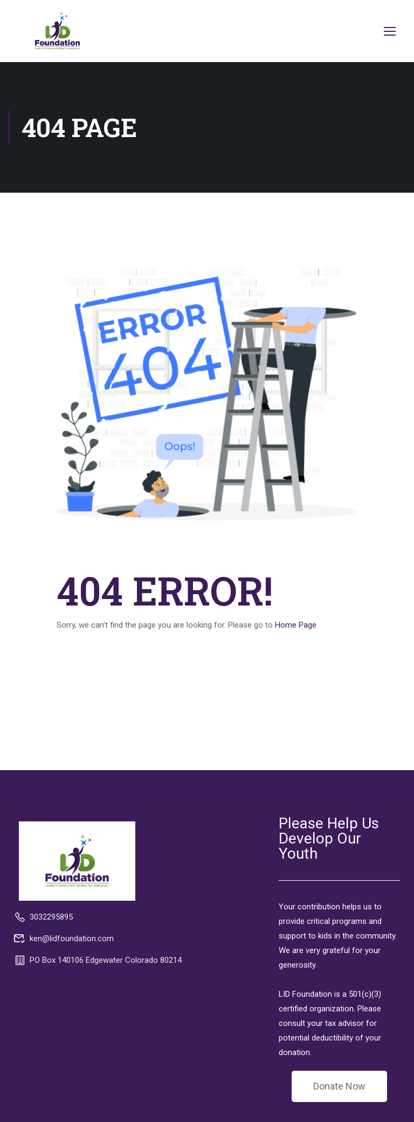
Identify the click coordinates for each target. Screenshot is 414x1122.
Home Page (295, 625)
